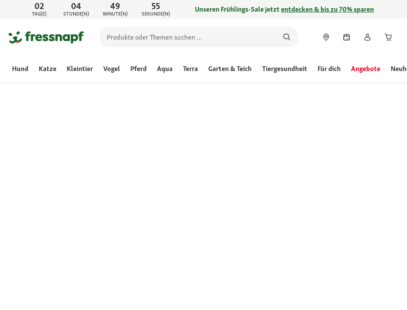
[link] (203, 9)
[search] (199, 37)
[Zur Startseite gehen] (46, 37)
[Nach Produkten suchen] (287, 37)
